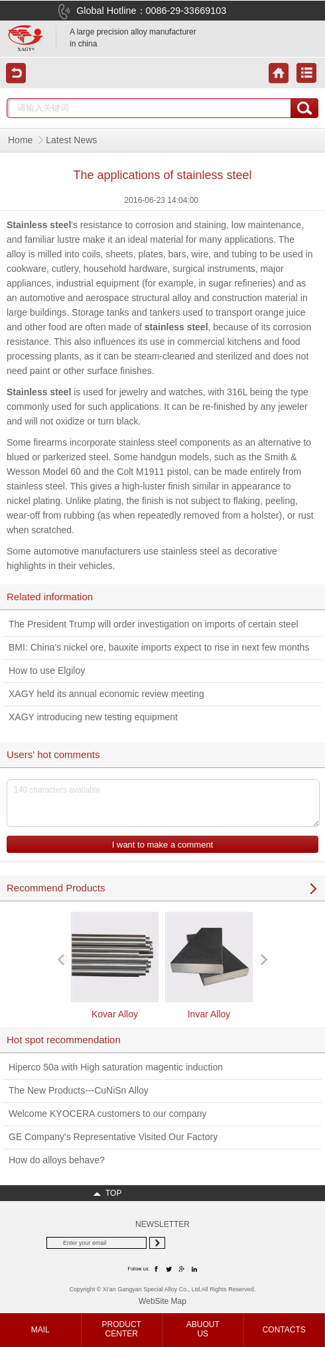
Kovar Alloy (115, 965)
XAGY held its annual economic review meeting (106, 693)
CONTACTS (284, 1329)
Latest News (71, 140)
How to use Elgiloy (47, 670)
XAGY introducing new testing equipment (93, 717)
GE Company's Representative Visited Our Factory (113, 1136)
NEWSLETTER (162, 1224)
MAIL (40, 1329)
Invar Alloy (209, 965)
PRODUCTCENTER (121, 1329)
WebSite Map (162, 1301)
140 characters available (163, 803)
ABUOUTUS (203, 1329)
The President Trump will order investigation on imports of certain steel (153, 624)
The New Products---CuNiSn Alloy (79, 1090)
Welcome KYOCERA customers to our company (108, 1113)
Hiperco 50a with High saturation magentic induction (116, 1067)
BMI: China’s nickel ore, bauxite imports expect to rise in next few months (159, 647)
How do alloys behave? (57, 1160)
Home (20, 140)
